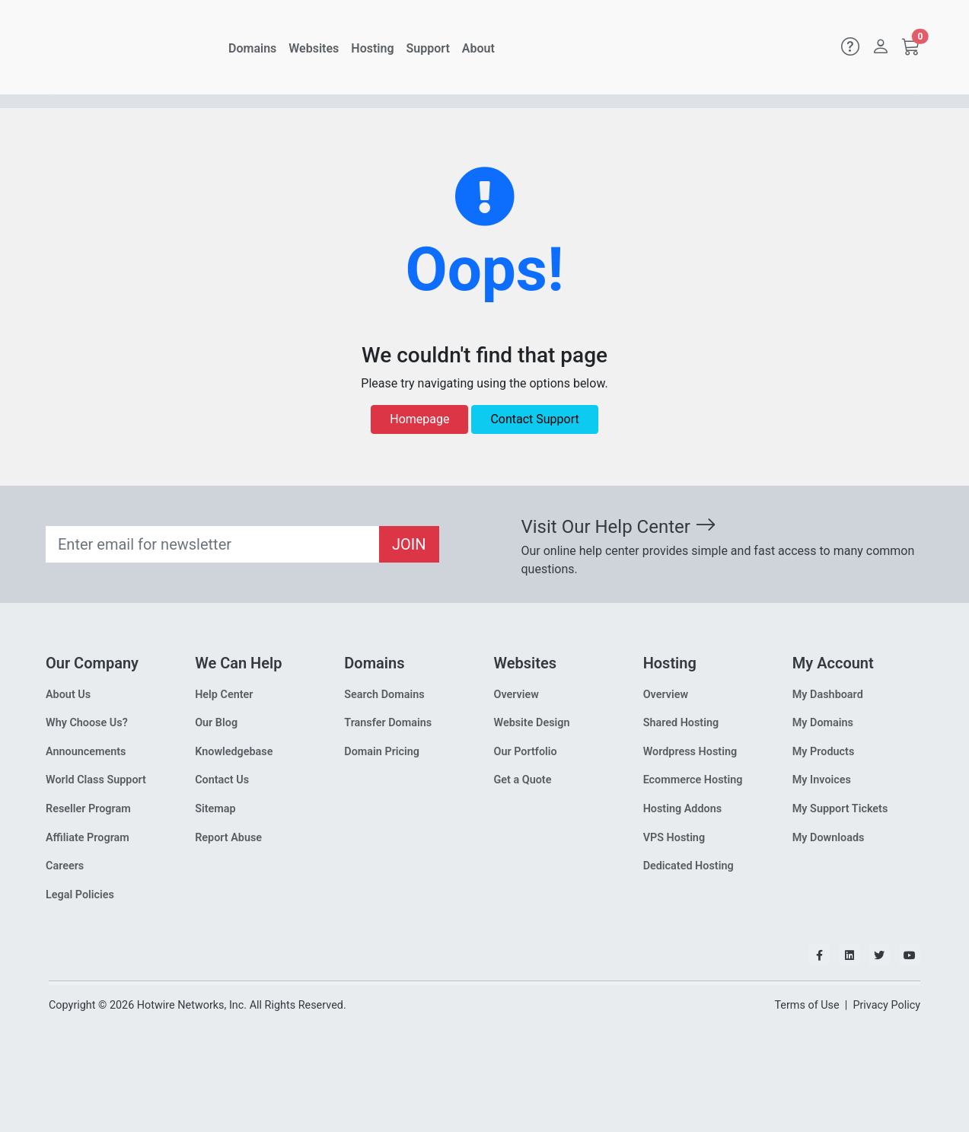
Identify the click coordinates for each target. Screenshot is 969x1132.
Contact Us (222, 779)
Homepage (419, 419)
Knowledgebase (234, 751)
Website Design (531, 722)
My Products (823, 751)
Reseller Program (88, 808)
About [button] (478, 48)
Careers (65, 865)
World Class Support (96, 779)
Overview (515, 694)
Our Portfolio (524, 751)
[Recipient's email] (213, 544)
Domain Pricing (381, 751)
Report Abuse (228, 837)
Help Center (224, 694)
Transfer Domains (388, 722)
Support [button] (428, 48)
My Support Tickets (840, 808)
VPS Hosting (674, 837)
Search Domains (384, 694)
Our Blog (216, 722)
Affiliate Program (87, 837)
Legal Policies (80, 894)
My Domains (822, 722)
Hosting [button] (372, 48)
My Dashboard (827, 694)
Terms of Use (806, 1005)
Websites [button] (313, 48)
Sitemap (215, 808)
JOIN (409, 544)
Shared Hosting (681, 722)
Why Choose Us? (87, 722)
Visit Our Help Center (618, 526)
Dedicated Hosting (688, 865)
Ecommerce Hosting (693, 779)
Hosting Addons (682, 808)
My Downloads (828, 837)
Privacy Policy (886, 1005)
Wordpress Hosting (690, 751)
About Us (68, 694)
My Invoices (821, 779)
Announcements (86, 751)
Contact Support (534, 419)
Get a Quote (522, 779)
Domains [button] (252, 48)
